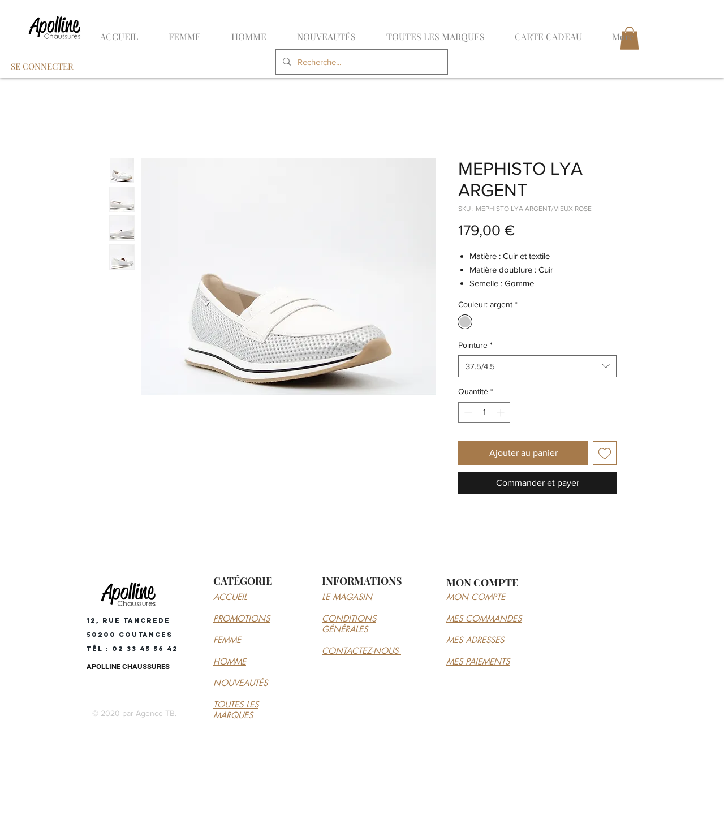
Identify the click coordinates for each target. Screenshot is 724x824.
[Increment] (501, 412)
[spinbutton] (484, 412)
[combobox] (537, 366)
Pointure (475, 345)
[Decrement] (467, 412)
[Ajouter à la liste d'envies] (605, 453)
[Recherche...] (361, 62)
